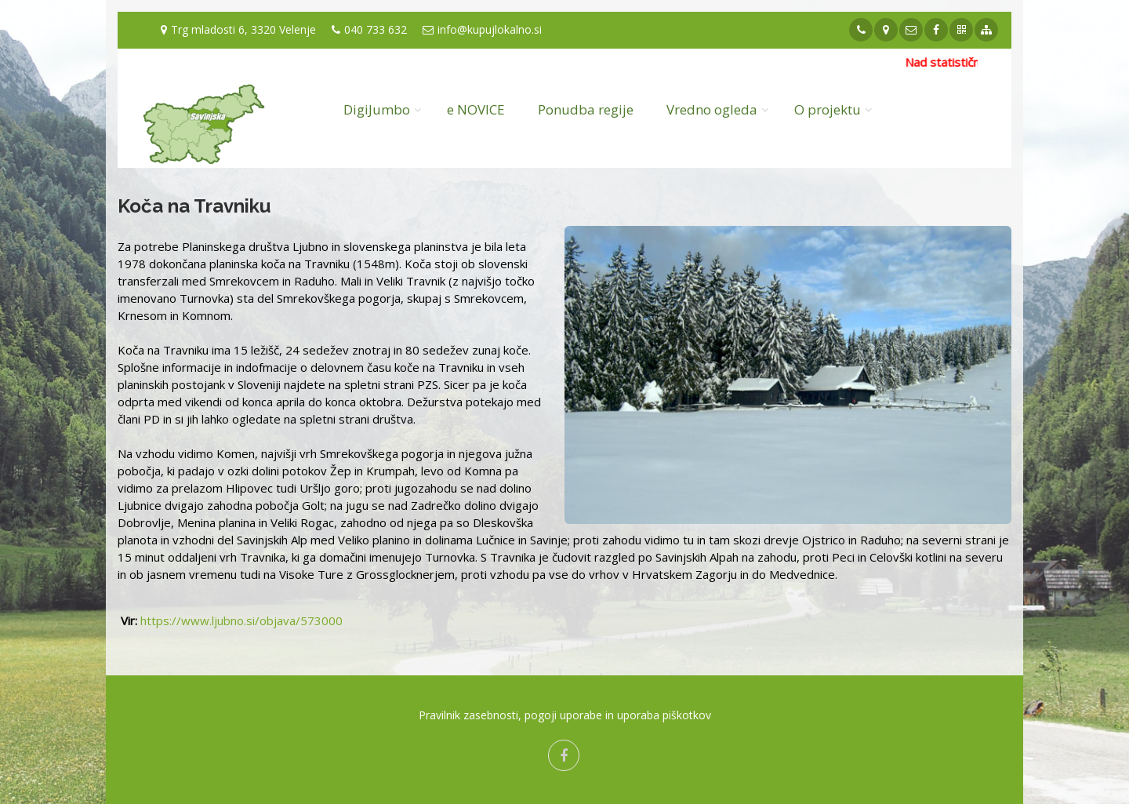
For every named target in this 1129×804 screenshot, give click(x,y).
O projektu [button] (827, 109)
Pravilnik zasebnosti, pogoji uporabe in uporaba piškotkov (565, 715)
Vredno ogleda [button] (711, 109)
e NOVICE (476, 109)
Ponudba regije (585, 109)
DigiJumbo (376, 109)
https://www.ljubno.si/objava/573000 (241, 620)
